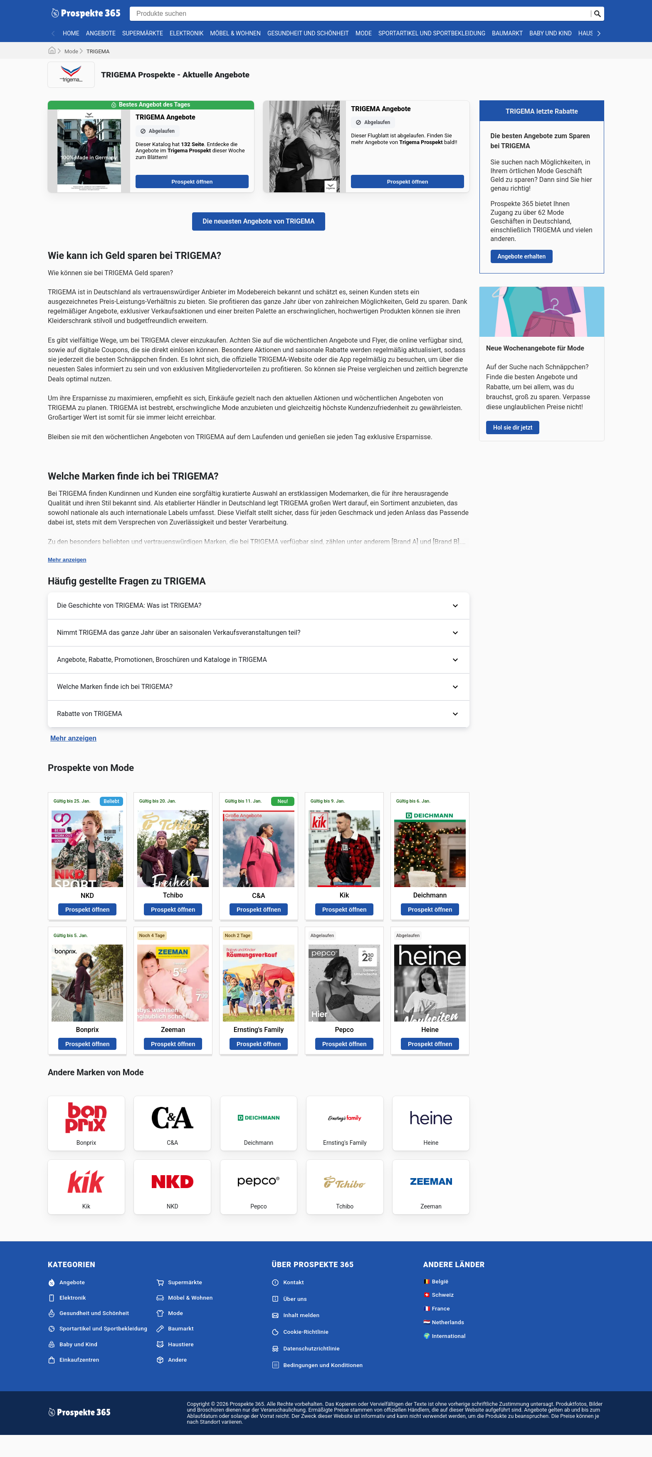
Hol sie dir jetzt (512, 427)
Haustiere (175, 1364)
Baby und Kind (550, 33)
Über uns (289, 1319)
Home (71, 33)
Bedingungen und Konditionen (317, 1385)
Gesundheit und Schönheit (308, 33)
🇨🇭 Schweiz (438, 1315)
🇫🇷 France (436, 1328)
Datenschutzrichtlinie (306, 1368)
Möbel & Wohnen (235, 33)
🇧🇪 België (436, 1301)
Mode (364, 33)
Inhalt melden (295, 1336)
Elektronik (186, 33)
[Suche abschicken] (597, 13)
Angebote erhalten (522, 256)
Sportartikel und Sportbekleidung (431, 33)
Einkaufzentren (73, 1380)
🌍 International (444, 1356)
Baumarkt (507, 33)
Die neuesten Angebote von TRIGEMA (258, 221)
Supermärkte (142, 33)
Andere (171, 1380)
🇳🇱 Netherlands (443, 1342)
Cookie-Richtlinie (300, 1352)
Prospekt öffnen (192, 182)
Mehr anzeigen (67, 560)
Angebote (101, 33)
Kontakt (288, 1302)
